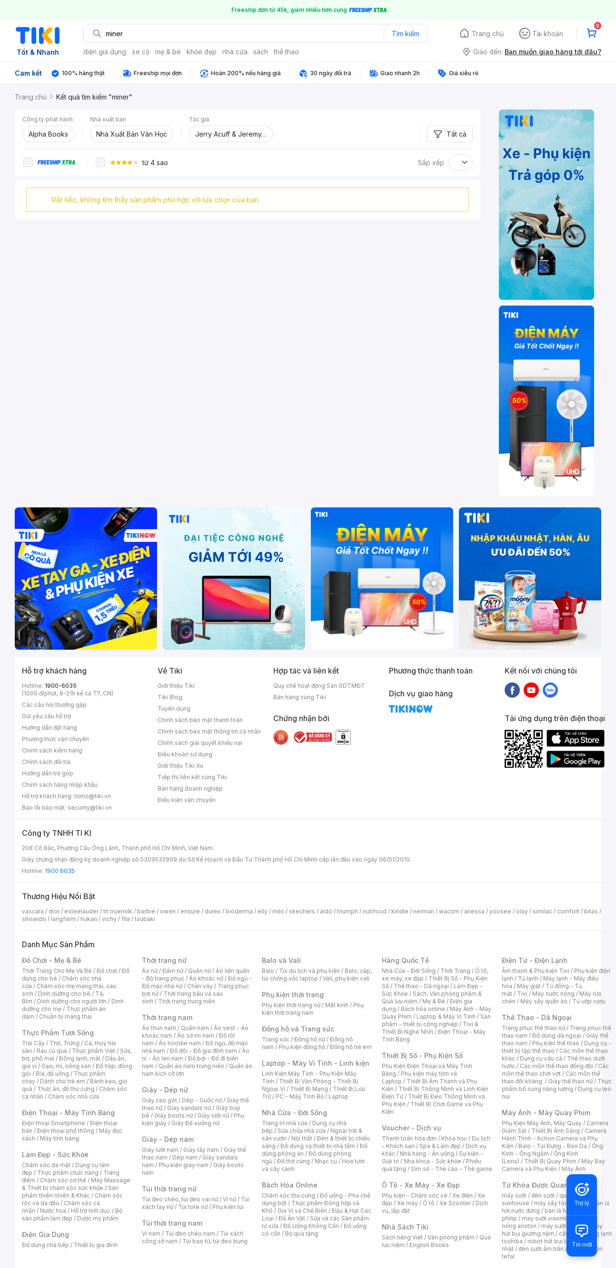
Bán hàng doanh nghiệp (190, 788)
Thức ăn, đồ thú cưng (65, 1088)
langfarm (63, 918)
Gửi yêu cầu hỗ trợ (46, 716)
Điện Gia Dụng (45, 1234)
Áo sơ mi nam (195, 1035)
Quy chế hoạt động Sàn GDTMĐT (319, 685)
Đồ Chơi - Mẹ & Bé (51, 960)
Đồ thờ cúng (293, 1161)
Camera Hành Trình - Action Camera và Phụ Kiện (554, 1138)
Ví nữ (229, 1199)
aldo (326, 911)
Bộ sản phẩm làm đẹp (72, 1214)
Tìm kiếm (405, 34)
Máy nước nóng (553, 993)
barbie (146, 911)
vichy (109, 918)
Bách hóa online (423, 1008)
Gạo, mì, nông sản (66, 1066)
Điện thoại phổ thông (65, 1130)
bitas (591, 911)
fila (125, 918)
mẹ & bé (168, 52)
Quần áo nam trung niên (191, 1066)
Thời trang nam (167, 1017)
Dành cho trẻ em (62, 1081)
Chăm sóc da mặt (46, 1165)
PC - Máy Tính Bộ (300, 1096)
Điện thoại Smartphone (53, 1123)
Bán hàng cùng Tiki (299, 697)
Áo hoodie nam (180, 1043)
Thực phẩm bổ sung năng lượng (557, 1085)
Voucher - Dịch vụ (411, 1128)
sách (260, 52)
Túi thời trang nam (172, 1223)
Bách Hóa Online (290, 1185)
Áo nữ (150, 970)
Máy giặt (529, 986)
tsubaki (145, 918)
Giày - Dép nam (168, 1139)
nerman (423, 911)
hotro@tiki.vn (92, 796)
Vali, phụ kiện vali (346, 978)
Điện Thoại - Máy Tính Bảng (68, 1113)
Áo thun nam (159, 1027)
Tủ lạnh (528, 978)
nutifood (375, 911)
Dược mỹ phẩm (98, 1218)
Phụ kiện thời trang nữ (291, 1005)
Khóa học (454, 1138)
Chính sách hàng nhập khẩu (60, 784)
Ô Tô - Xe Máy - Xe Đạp (421, 1185)
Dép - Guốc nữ (202, 1100)
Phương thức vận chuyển (55, 739)
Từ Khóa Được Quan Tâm (543, 1185)
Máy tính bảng (59, 1138)
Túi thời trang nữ (169, 1189)
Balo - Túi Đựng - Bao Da (552, 1145)
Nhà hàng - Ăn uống (427, 1153)
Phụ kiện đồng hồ (301, 1046)
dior (54, 911)
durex (213, 911)
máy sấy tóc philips (561, 1203)
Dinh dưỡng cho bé (64, 993)
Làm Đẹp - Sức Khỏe (55, 1154)
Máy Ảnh (574, 1168)
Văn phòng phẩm (451, 1237)
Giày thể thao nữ (570, 1081)
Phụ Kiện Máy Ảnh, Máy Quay (542, 1123)
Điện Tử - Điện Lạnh (534, 960)
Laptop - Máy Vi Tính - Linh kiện (315, 1063)
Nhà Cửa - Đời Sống (294, 1113)
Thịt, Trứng (64, 1043)
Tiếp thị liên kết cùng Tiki (192, 777)
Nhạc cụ (326, 1161)
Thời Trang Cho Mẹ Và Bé (57, 970)
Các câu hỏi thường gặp (54, 704)
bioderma (239, 911)
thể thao (286, 52)
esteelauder (81, 911)
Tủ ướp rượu (588, 1001)
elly (263, 911)
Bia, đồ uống (52, 1073)
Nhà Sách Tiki (405, 1227)
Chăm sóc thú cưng (288, 1195)
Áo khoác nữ (206, 978)
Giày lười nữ (213, 1115)
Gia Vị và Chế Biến (302, 1210)
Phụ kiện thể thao (555, 1043)
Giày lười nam (160, 1149)
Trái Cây (33, 1043)
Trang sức (275, 1039)
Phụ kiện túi (228, 1206)
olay (522, 911)
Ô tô (429, 1203)
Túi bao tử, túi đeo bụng (215, 1241)
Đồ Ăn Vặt (291, 1218)
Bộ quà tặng (301, 1233)
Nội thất (301, 1138)
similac (542, 911)
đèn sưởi (543, 1195)
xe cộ (140, 52)
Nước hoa (53, 1210)
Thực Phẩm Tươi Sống (58, 1033)
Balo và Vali (281, 960)
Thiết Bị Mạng (309, 1088)
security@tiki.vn (90, 807)
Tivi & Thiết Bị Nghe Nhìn (430, 1027)
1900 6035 (60, 870)
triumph (347, 911)
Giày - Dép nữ (165, 1090)
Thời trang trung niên (186, 1001)
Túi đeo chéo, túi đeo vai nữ (180, 1199)
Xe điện (462, 1195)
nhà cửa (235, 52)
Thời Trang (455, 970)
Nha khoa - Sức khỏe (432, 1161)
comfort (568, 911)
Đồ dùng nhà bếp (45, 1244)
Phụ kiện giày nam (184, 1165)
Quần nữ (199, 970)
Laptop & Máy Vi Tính (446, 1016)
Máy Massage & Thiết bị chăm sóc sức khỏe (76, 1184)
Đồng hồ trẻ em (351, 1046)
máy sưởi (514, 1195)
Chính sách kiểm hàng (52, 750)
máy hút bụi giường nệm (552, 1229)
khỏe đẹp (202, 52)
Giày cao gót (159, 1100)
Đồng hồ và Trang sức (298, 1029)
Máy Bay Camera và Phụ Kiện (553, 1165)
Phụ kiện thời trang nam (313, 1008)
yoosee (500, 911)
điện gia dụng (104, 52)
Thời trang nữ (164, 960)
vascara (33, 911)
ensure (190, 911)
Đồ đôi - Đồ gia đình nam (203, 1050)
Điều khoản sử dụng (185, 754)
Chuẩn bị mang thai (65, 1016)
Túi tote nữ (193, 1206)
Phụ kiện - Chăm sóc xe (414, 1195)
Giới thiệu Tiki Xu (180, 765)
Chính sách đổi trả (46, 761)
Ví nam (151, 1233)
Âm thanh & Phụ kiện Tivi (535, 970)
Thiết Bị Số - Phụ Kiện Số (422, 1055)
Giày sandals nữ (189, 1107)
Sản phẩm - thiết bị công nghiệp (436, 1020)
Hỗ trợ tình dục (90, 1210)
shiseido (34, 918)
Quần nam (195, 1027)
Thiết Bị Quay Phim (550, 1161)
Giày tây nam (201, 1149)
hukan (88, 918)
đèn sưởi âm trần (541, 1248)
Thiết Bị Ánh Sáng (555, 1130)
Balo (268, 970)
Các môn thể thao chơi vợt (555, 1069)
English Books (429, 1244)
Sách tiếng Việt (402, 1237)
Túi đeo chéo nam (190, 1233)
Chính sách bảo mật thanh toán (200, 719)
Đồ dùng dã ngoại (556, 1035)
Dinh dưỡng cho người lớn (72, 1001)
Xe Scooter (455, 1203)
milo (278, 911)
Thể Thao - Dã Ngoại (537, 1017)
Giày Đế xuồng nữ (195, 1123)
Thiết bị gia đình (96, 1244)
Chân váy (200, 986)
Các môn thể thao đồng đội (556, 1066)
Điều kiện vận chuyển (187, 799)
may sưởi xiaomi (544, 1218)
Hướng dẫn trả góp (47, 773)
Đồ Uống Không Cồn (311, 1225)
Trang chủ (488, 34)
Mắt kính (336, 1005)
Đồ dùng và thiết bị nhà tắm (317, 1145)
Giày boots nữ (173, 1115)
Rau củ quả (52, 1050)
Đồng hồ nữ (309, 1039)
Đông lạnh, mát (79, 1058)
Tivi (522, 993)
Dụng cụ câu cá (541, 1058)
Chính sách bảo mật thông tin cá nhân (209, 731)
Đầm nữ (172, 970)
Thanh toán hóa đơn (409, 1138)
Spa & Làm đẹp (440, 1145)
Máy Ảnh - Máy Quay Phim (546, 1113)
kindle (399, 911)
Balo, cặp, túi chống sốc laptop (317, 974)
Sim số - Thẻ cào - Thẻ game (451, 1168)
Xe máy (407, 1203)
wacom (449, 911)
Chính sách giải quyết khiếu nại (200, 742)
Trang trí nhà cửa (285, 1123)
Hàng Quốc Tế (405, 960)
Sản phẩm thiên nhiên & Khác (70, 1191)
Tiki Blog (170, 697)
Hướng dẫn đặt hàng (49, 727)
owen (168, 911)
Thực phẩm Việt (93, 1050)
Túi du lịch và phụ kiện (309, 970)
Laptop (338, 1096)
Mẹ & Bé (433, 1001)
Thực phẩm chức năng (68, 1172)
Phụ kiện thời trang (293, 995)
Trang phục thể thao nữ (533, 1027)
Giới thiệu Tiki (176, 685)
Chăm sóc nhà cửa (73, 1096)
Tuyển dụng (174, 708)
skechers (302, 911)
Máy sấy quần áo (543, 1001)
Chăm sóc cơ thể (63, 1180)
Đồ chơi (107, 970)
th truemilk (117, 911)
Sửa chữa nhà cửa (302, 1130)
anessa (474, 911)
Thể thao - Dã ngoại (421, 986)
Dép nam (185, 1157)
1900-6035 (61, 685)
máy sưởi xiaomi (563, 1225)
